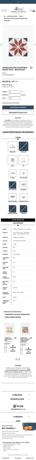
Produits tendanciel (13, 312)
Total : (4, 98)
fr (5, 10)
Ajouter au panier (18, 107)
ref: (3, 75)
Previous (16, 359)
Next (19, 359)
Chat (30, 376)
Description (18, 223)
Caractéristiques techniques (10, 103)
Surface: (4, 91)
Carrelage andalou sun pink (8, 339)
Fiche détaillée (18, 220)
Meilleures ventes (13, 317)
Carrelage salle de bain (6, 302)
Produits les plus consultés (17, 314)
